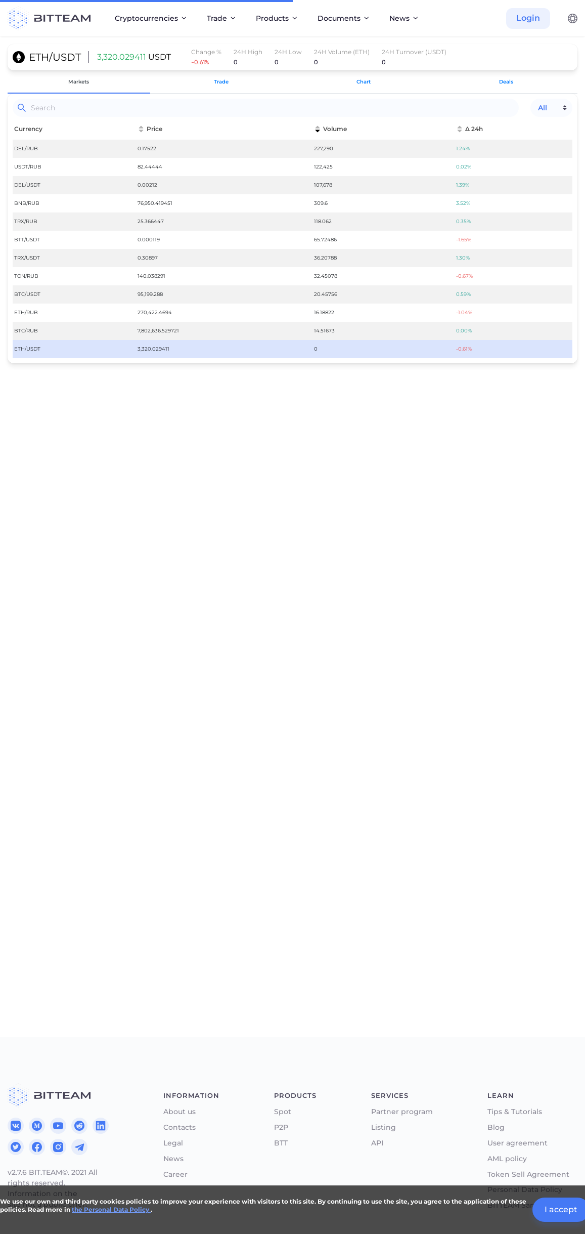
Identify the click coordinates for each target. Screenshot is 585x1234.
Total (24, 891)
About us (179, 1112)
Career (175, 1174)
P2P (281, 1127)
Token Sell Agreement (528, 1174)
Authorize (149, 939)
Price (24, 822)
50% (114, 873)
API (377, 1143)
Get (22, 848)
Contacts (179, 1127)
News (173, 1159)
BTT (281, 1143)
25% (45, 873)
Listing (383, 1127)
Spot (282, 1112)
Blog (496, 1127)
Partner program (402, 1112)
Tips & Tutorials (514, 1112)
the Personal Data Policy (111, 1209)
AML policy (507, 1159)
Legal (173, 1143)
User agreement (517, 1143)
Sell (308, 848)
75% (184, 873)
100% (254, 873)
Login (528, 18)
